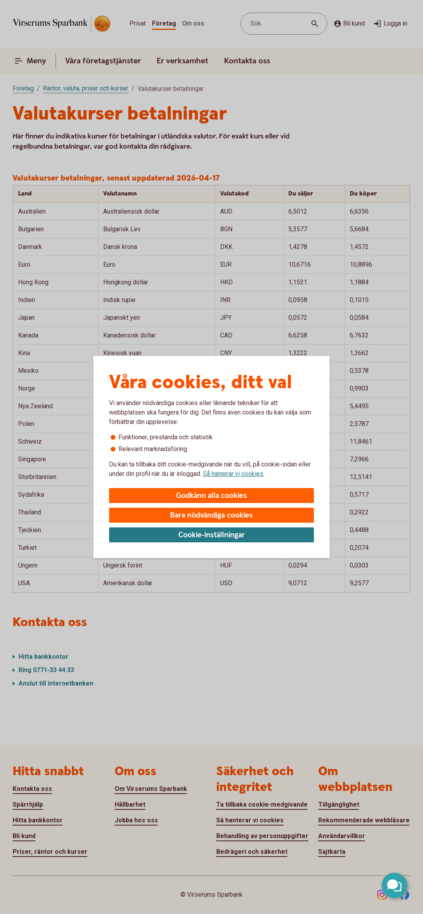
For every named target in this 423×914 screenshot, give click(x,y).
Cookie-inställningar (211, 535)
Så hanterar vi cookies (233, 473)
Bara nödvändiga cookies (211, 515)
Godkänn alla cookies (211, 496)
